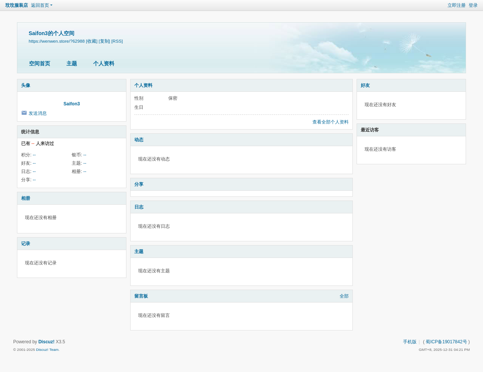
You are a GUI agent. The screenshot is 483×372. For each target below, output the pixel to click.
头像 (25, 85)
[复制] (104, 41)
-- (34, 154)
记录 (25, 243)
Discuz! (46, 341)
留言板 (141, 296)
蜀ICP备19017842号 (446, 341)
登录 (473, 5)
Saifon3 (71, 104)
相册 (25, 198)
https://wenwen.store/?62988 (57, 41)
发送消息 (38, 113)
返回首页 (40, 5)
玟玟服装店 (16, 5)
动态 (138, 139)
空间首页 (39, 63)
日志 (138, 207)
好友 (365, 85)
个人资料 (103, 63)
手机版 (410, 341)
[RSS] (117, 41)
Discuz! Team (47, 349)
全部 (344, 296)
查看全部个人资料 (330, 122)
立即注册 (457, 5)
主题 (71, 63)
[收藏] (91, 41)
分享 (138, 184)
